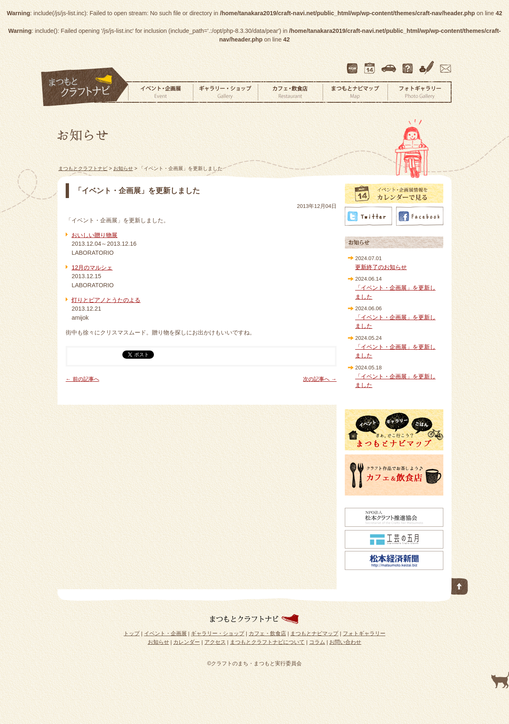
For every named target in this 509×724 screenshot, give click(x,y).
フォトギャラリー (419, 92)
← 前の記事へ (82, 379)
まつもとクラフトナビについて (408, 64)
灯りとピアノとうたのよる (105, 300)
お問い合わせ (444, 64)
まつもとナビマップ (355, 92)
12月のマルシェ (91, 267)
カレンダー (371, 64)
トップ (132, 633)
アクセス (389, 64)
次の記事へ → (320, 379)
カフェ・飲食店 (290, 92)
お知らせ (158, 642)
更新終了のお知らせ (381, 267)
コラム (428, 64)
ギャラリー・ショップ (225, 92)
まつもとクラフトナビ (85, 87)
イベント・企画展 (160, 92)
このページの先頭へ (460, 584)
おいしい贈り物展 (94, 235)
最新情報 (352, 64)
